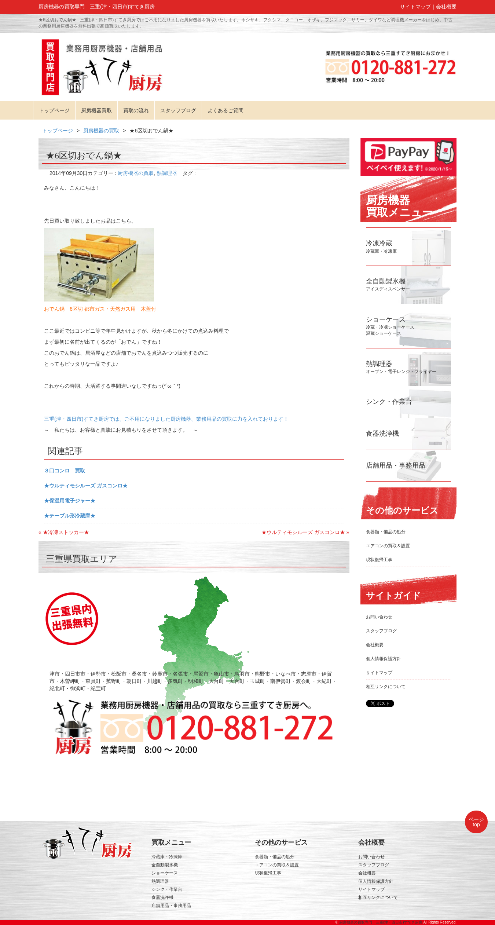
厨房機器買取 (96, 110)
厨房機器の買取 (101, 131)
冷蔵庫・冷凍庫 (166, 856)
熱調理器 (167, 173)
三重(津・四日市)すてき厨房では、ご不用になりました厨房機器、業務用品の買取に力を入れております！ (166, 419)
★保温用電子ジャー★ (69, 501)
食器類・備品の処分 (386, 531)
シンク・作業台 (166, 889)
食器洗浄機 (162, 897)
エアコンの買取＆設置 (388, 545)
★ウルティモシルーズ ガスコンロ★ (86, 486)
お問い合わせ (379, 616)
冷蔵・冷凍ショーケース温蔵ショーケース (390, 327)
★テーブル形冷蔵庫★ (69, 516)
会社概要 (446, 7)
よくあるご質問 (225, 110)
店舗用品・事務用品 (171, 905)
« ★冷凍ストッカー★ (63, 532)
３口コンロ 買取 (64, 471)
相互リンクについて (386, 686)
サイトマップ (415, 7)
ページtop (476, 821)
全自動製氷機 (164, 864)
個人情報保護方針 (383, 658)
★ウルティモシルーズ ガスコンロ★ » (305, 532)
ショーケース (164, 872)
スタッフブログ (178, 110)
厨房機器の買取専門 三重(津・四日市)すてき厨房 (380, 922)
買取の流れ (136, 110)
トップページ (54, 110)
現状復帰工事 (379, 559)
